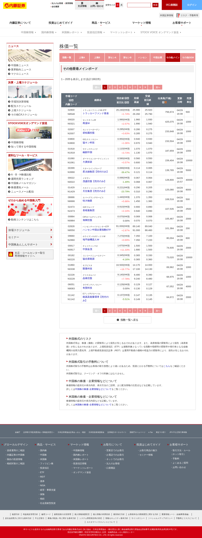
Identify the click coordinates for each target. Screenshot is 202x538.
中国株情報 (27, 32)
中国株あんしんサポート (23, 244)
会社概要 (55, 7)
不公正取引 (39, 518)
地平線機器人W (91, 239)
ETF (42, 472)
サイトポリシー (138, 518)
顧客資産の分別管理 (62, 514)
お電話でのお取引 (115, 455)
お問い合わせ (97, 4)
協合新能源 (89, 258)
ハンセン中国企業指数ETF (97, 229)
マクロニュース (20, 73)
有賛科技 (87, 287)
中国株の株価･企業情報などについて (93, 389)
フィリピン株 (46, 463)
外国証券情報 (166, 15)
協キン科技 (89, 142)
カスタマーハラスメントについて (101, 522)
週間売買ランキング (22, 178)
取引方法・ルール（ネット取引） (180, 452)
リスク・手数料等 (189, 15)
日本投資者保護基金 (96, 432)
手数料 (176, 458)
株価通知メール (20, 187)
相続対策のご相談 (16, 463)
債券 (42, 481)
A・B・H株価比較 (21, 174)
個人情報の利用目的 (101, 514)
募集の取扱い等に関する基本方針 (62, 518)
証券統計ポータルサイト (117, 432)
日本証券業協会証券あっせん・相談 (72, 432)
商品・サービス (46, 444)
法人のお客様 (57, 3)
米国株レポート (70, 32)
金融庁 (17, 432)
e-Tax (151, 432)
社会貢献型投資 (48, 503)
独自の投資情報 (14, 459)
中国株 (43, 455)
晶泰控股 (87, 278)
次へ (158, 87)
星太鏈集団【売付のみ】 (96, 171)
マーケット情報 (79, 444)
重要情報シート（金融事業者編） (176, 514)
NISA (42, 485)
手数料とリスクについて (186, 518)
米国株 (43, 459)
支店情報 (82, 4)
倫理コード (46, 514)
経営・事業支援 (48, 490)
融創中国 (87, 152)
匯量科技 (87, 268)
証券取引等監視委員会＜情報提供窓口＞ (39, 432)
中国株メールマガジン (23, 183)
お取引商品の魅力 (148, 450)
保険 (42, 494)
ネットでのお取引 (115, 459)
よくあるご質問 (180, 463)
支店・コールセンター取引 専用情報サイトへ (30, 254)
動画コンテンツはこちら (25, 219)
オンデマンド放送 (82, 472)
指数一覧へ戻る (129, 320)
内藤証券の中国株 (16, 455)
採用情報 (69, 3)
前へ (97, 87)
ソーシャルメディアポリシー (160, 518)
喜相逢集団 (89, 210)
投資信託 (44, 468)
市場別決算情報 (20, 101)
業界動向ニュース (21, 69)
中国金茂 (87, 249)
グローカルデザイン (16, 444)
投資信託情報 (94, 32)
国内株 (43, 450)
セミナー (13, 237)
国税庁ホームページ (137, 432)
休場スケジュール (19, 230)
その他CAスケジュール (24, 114)
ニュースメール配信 (22, 191)
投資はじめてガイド (149, 444)
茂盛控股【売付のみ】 (94, 181)
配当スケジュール (21, 106)
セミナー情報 (146, 455)
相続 (42, 498)
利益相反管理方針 (30, 514)
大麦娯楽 (87, 161)
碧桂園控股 (89, 132)
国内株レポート (81, 455)
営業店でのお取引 (115, 450)
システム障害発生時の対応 (90, 518)
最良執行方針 (119, 514)
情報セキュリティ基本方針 (116, 518)
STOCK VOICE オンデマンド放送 (159, 32)
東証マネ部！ (161, 432)
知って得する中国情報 (23, 146)
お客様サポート (179, 444)
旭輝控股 (87, 220)
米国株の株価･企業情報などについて (93, 404)
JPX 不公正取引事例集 (178, 432)
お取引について (112, 444)
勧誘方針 (16, 514)
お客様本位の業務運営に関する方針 (143, 514)
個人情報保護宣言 (82, 514)
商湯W (86, 123)
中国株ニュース (20, 65)
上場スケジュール (21, 110)
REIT (42, 476)
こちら (166, 366)
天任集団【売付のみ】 (94, 191)
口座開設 (110, 468)
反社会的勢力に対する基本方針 (18, 518)
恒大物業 (87, 200)
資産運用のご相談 (16, 450)
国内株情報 (47, 32)
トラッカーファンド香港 (96, 113)
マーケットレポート (121, 32)
